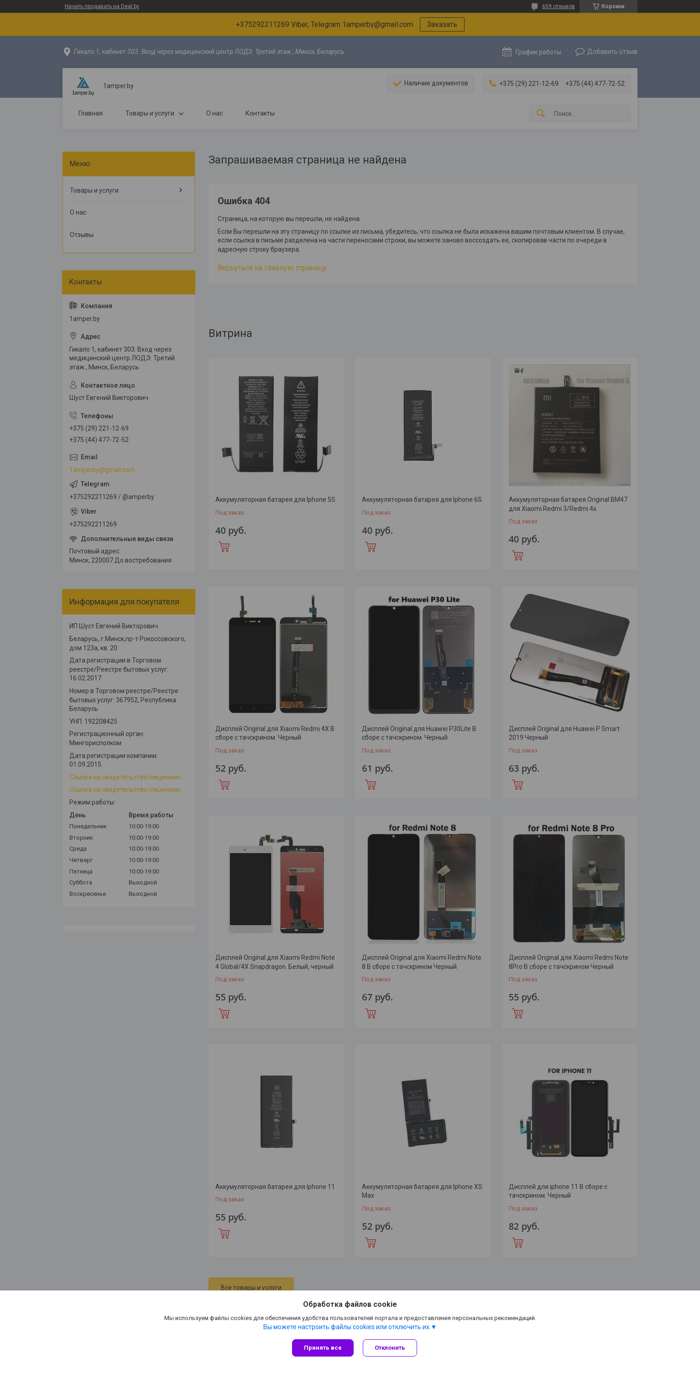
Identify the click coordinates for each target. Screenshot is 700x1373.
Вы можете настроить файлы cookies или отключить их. (347, 1327)
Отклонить (390, 1347)
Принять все (323, 1347)
